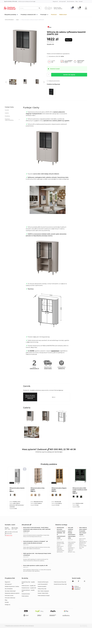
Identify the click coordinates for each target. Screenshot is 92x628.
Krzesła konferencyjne (43, 582)
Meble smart (63, 14)
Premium (54, 14)
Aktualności (26, 525)
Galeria (7, 113)
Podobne (7, 116)
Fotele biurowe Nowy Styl (60, 582)
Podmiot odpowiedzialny (12, 119)
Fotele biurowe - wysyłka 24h (29, 585)
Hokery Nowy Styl (42, 588)
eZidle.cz (75, 586)
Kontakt (81, 1)
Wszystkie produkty (10, 14)
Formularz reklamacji (10, 597)
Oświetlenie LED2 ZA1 (55, 56)
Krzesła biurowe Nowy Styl (60, 584)
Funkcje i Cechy (9, 107)
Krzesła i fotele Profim (43, 593)
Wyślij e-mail (9, 535)
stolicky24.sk (76, 587)
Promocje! (43, 14)
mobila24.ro (76, 589)
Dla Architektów (70, 1)
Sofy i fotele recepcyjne (43, 591)
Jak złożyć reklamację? (10, 591)
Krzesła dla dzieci (26, 593)
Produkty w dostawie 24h (28, 14)
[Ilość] (48, 74)
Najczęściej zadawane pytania (12, 593)
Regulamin (55, 1)
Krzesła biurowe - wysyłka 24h (29, 587)
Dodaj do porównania (53, 81)
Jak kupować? (62, 1)
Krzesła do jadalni (42, 586)
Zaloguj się (7, 604)
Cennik (7, 110)
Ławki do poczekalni (43, 584)
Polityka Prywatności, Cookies (12, 586)
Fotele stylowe (25, 596)
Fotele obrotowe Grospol (44, 595)
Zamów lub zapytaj (69, 74)
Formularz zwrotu (9, 595)
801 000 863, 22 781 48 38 (10, 1)
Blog (76, 1)
